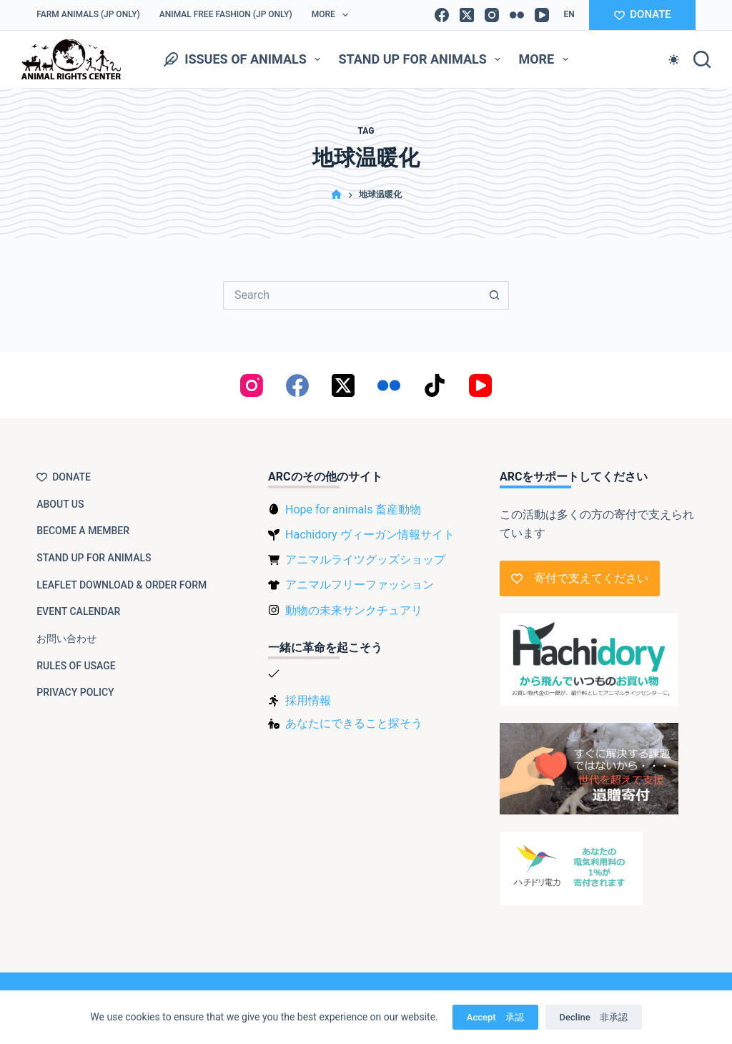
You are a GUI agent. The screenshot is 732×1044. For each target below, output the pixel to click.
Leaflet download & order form (121, 585)
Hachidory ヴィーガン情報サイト (369, 534)
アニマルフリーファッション (359, 584)
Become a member (82, 530)
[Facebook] (442, 15)
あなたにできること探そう (353, 723)
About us (60, 504)
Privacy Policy (75, 692)
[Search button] (494, 295)
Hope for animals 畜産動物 (353, 509)
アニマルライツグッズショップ (365, 559)
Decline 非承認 (594, 1017)
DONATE (642, 14)
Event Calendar (78, 611)
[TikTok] (434, 385)
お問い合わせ (66, 638)
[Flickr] (517, 15)
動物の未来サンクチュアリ (353, 610)
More (333, 15)
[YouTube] (542, 15)
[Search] (702, 59)
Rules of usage (76, 665)
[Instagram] (492, 15)
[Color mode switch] (673, 59)
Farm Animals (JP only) (88, 14)
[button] (568, 15)
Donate (63, 477)
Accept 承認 (495, 1017)
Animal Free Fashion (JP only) (225, 14)
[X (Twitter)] (467, 15)
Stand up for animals (422, 59)
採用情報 (308, 700)
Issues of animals (245, 59)
